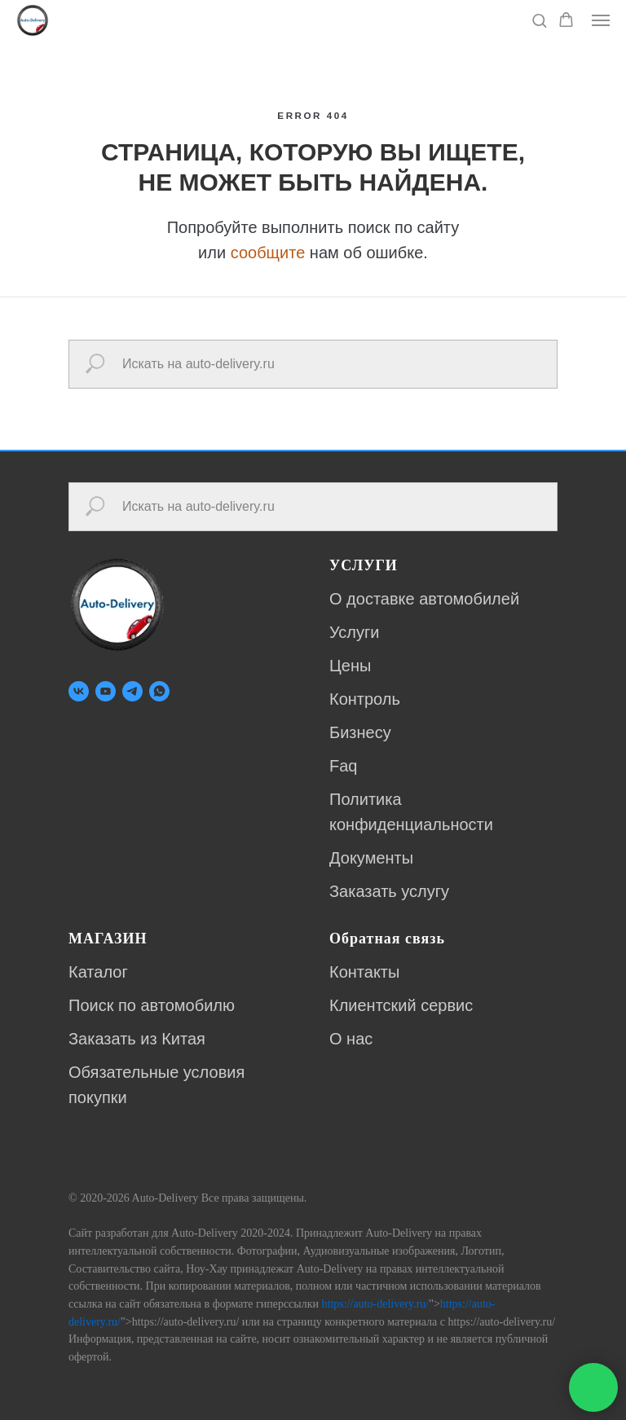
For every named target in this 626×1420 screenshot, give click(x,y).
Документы (371, 858)
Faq (343, 766)
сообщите (268, 253)
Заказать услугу (389, 891)
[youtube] (105, 691)
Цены (350, 666)
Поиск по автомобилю (151, 1005)
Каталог (98, 972)
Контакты (364, 972)
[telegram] (132, 691)
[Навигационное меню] (601, 20)
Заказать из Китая (136, 1039)
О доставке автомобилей (424, 599)
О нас (351, 1039)
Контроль (364, 699)
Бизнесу (360, 732)
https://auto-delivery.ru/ (376, 1304)
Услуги (354, 632)
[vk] (78, 691)
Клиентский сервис (401, 1005)
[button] (539, 20)
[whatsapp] (159, 691)
